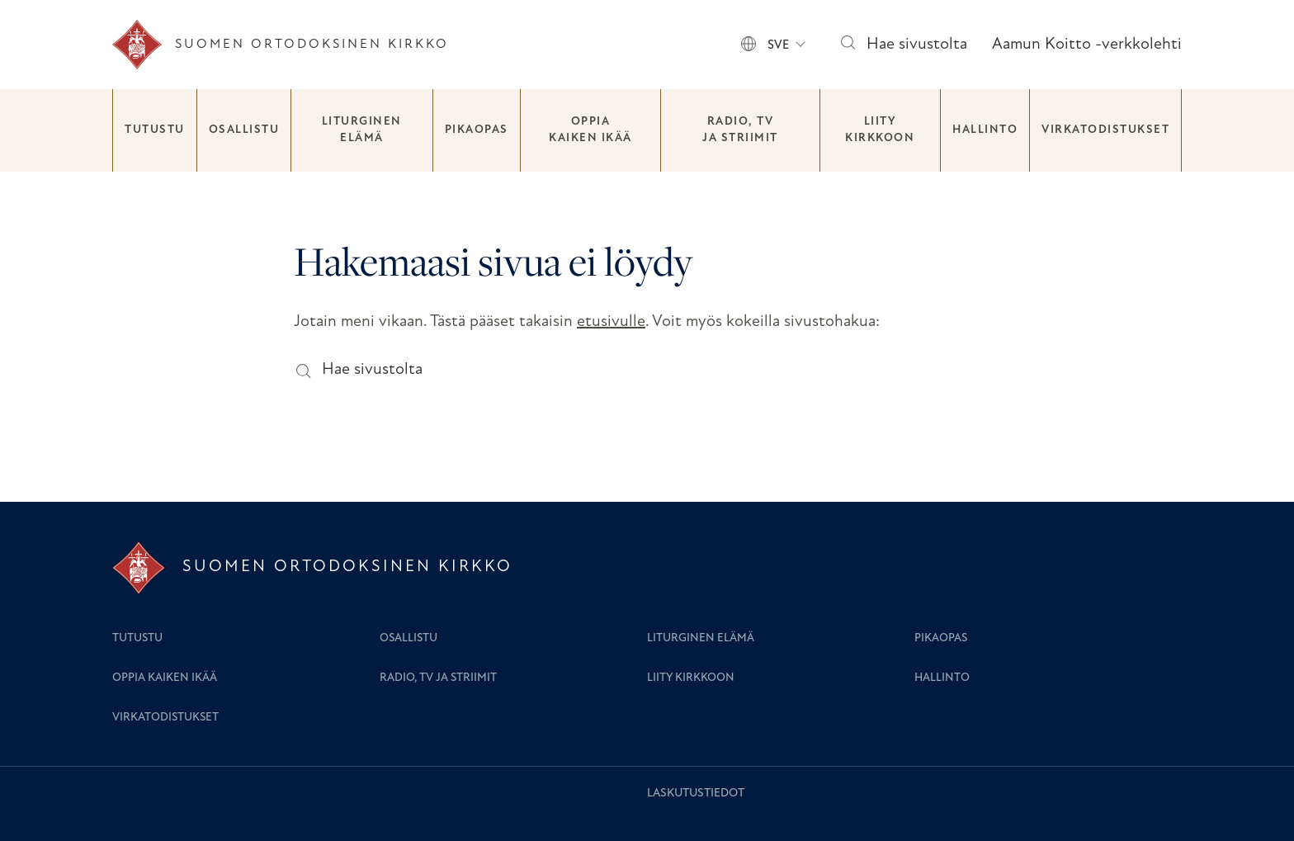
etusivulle (611, 322)
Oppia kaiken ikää (590, 130)
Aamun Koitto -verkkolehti (1087, 44)
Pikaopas (476, 130)
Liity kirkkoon (879, 130)
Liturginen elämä (362, 130)
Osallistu (244, 130)
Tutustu (155, 130)
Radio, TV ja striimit (740, 130)
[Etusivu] (280, 44)
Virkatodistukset (1105, 130)
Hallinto (985, 130)
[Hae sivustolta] (847, 45)
